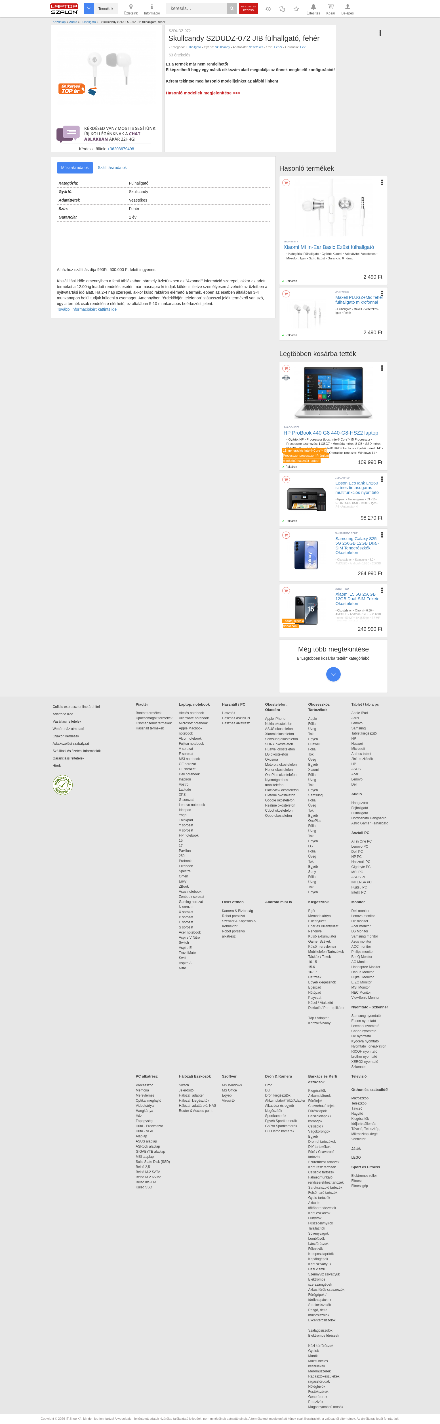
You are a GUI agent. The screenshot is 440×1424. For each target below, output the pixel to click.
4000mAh (342, 574)
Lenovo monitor (363, 916)
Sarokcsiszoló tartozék (325, 1188)
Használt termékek (150, 728)
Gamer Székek (319, 941)
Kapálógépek (318, 1259)
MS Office (229, 1090)
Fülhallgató (193, 47)
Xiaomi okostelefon (279, 734)
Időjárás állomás (363, 1124)
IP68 (353, 574)
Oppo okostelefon (278, 816)
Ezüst (321, 258)
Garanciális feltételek (68, 758)
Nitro (182, 968)
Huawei (314, 744)
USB (355, 503)
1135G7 (324, 443)
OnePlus (314, 821)
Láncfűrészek (321, 1244)
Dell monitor (360, 911)
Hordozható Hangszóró (368, 818)
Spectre (185, 871)
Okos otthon (233, 902)
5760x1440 (343, 503)
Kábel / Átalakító (321, 1003)
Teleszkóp (359, 1103)
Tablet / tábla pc (365, 704)
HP (302, 439)
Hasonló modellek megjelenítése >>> (203, 92)
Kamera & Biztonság (237, 911)
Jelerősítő (186, 1090)
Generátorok (317, 1397)
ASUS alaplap (147, 1141)
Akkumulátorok (322, 1096)
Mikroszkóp (360, 1098)
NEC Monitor (361, 993)
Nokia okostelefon (278, 724)
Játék (356, 1148)
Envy (183, 881)
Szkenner (358, 1067)
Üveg (312, 729)
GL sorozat (187, 769)
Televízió (359, 1076)
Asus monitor (361, 941)
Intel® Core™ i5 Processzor (351, 439)
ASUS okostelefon (279, 729)
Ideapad (185, 810)
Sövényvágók (321, 1233)
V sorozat (186, 830)
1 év (303, 47)
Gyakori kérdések (66, 736)
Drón (269, 1085)
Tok (311, 734)
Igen (303, 258)
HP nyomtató (361, 1036)
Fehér (278, 47)
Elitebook (186, 866)
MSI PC (357, 872)
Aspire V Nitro (190, 938)
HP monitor (360, 921)
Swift (182, 958)
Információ (152, 9)
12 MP (368, 567)
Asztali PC (360, 833)
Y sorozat (186, 825)
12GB (366, 563)
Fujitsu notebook (191, 744)
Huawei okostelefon (280, 749)
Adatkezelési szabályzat (71, 744)
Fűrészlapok (320, 1111)
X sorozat (186, 912)
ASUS (356, 769)
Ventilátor (358, 1139)
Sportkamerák (276, 1116)
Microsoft (358, 749)
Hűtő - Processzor (149, 1126)
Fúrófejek (318, 1101)
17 (181, 846)
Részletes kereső (248, 8)
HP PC (356, 857)
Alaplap (141, 1136)
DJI (267, 1090)
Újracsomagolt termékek (154, 718)
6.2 (372, 559)
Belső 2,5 (143, 1167)
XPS (182, 795)
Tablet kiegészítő (364, 733)
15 (374, 499)
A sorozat (186, 749)
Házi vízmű (316, 1269)
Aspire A (185, 963)
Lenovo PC (359, 847)
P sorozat (186, 917)
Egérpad (314, 987)
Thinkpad (186, 820)
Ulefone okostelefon (280, 795)
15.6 (311, 967)
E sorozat (186, 754)
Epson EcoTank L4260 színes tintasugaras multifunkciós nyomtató (357, 488)
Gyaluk (320, 1351)
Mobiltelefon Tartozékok (326, 952)
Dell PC (357, 852)
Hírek (57, 766)
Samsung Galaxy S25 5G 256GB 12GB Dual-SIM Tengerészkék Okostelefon (357, 545)
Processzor (144, 1085)
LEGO (356, 1157)
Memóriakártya (319, 916)
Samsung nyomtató (366, 1016)
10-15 (312, 962)
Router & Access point (195, 1111)
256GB (376, 563)
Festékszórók (318, 1392)
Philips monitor (362, 952)
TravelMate (188, 953)
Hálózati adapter (191, 1095)
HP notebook (189, 835)
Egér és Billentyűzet (323, 926)
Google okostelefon (279, 800)
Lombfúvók (316, 1239)
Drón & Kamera (278, 1076)
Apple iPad (359, 713)
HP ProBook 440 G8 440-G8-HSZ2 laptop (331, 433)
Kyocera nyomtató (365, 1041)
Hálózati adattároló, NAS (197, 1106)
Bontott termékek (149, 713)
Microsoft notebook (193, 723)
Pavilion (185, 851)
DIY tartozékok (319, 1147)
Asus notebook (190, 892)
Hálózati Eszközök (195, 1076)
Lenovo (357, 723)
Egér (311, 911)
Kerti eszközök (319, 1213)
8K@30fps (354, 567)
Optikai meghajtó (148, 1101)
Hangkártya (144, 1111)
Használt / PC (233, 704)
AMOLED (342, 563)
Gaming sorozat (192, 902)
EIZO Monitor (361, 982)
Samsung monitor (364, 936)
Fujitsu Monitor (362, 977)
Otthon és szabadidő (369, 1089)
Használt (228, 713)
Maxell (358, 309)
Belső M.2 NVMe (149, 1177)
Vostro (184, 784)
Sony (312, 872)
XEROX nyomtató (364, 1062)
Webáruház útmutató (68, 729)
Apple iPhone (275, 719)
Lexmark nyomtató (365, 1026)
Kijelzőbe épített (358, 570)
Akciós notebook (191, 713)
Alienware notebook (194, 718)
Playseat (314, 998)
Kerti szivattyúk (319, 1264)
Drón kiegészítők (277, 1095)
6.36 (369, 610)
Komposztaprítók (321, 1254)
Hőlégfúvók (316, 1387)
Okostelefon (344, 559)
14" (378, 448)
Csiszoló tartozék (321, 1172)
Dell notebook (189, 774)
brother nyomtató (364, 1057)
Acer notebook (190, 932)
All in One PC (361, 841)
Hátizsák (314, 977)
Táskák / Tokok (319, 957)
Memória (142, 1090)
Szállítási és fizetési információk (77, 751)
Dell (354, 784)
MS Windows (232, 1085)
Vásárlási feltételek (67, 721)
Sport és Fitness (365, 1167)
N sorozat (186, 907)
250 (182, 856)
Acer (355, 774)
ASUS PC (359, 877)
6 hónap (347, 258)
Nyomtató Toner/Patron (368, 1046)
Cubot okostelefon (279, 810)
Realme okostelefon (280, 805)
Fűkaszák (315, 1249)
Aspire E (185, 948)
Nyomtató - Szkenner (369, 1007)
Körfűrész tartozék (322, 1167)
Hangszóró (359, 803)
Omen (183, 876)
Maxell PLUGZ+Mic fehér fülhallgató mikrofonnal (359, 299)
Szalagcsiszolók (320, 1330)
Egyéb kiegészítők (322, 982)
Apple (312, 719)
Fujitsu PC (359, 887)
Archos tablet (361, 754)
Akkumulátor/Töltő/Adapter (285, 1101)
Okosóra (271, 759)
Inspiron (185, 779)
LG (310, 846)
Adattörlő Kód (63, 714)
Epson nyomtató (363, 1021)
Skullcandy (222, 47)
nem (340, 617)
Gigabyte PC (361, 867)
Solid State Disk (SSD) (153, 1162)
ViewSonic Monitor (365, 998)
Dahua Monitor (362, 972)
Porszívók (315, 1402)
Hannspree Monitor (365, 967)
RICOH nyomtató (364, 1051)
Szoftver (229, 1076)
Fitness (357, 1181)
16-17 (312, 972)
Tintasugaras (356, 499)
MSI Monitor (360, 987)
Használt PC (360, 862)
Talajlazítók (316, 1228)
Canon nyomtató (363, 1031)
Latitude (185, 790)
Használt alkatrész (236, 723)
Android (354, 563)
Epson (341, 499)
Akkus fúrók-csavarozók (326, 1290)
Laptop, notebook (194, 704)
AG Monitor (360, 962)
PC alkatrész (147, 1076)
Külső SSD (144, 1187)
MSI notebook (189, 759)
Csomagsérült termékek (154, 723)
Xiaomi (337, 253)
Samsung (361, 559)
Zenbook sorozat (191, 897)
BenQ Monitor (361, 957)
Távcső (357, 1108)
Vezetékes (256, 47)
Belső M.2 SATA (148, 1172)
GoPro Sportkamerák (281, 1126)
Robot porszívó (233, 916)
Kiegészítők (318, 902)
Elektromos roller (364, 1176)
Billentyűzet (317, 921)
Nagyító (357, 1114)
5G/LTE (340, 570)
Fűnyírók (315, 1218)
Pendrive (315, 931)
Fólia (312, 724)
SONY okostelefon (279, 744)
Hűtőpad (314, 993)
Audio (356, 794)
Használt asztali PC (237, 718)
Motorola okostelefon (281, 765)
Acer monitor (361, 926)
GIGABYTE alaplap (151, 1152)
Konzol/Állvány (319, 1023)
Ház (139, 1116)
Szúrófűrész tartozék (324, 1162)
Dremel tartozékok (325, 1142)
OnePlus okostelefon (281, 775)
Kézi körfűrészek (323, 1346)
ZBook (184, 886)
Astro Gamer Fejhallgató (369, 823)
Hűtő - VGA (144, 1131)
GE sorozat (188, 764)
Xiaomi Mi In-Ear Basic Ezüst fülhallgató (329, 247)
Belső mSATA (147, 1182)
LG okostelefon (276, 754)
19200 (365, 503)
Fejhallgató (359, 808)
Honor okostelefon (279, 770)
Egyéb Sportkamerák (282, 1121)
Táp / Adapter (318, 1018)
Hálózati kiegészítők (194, 1101)
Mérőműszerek (319, 1371)
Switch (184, 943)
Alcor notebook (190, 738)
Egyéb (313, 739)
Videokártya (145, 1106)
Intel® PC (358, 892)
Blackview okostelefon (282, 790)
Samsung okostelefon (281, 739)
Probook (185, 861)
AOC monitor (361, 947)
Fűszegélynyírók (322, 1223)
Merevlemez (145, 1095)
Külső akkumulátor (322, 936)
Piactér (142, 704)
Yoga (183, 815)
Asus (355, 718)
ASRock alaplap (149, 1146)
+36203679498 (121, 149)
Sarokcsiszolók (321, 1305)
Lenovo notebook (192, 805)
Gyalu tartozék (319, 1198)
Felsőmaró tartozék (323, 1193)
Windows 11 (366, 452)
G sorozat (186, 800)
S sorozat (186, 927)
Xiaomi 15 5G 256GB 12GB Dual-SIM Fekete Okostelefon (358, 599)
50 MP (341, 567)
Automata (347, 506)
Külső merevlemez (322, 947)
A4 (337, 506)
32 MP (376, 617)
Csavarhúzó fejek (324, 1106)
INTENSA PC (361, 882)
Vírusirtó (228, 1101)
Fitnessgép (359, 1186)
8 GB (358, 443)
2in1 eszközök (362, 759)
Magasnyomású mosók (325, 1407)
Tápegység (144, 1121)
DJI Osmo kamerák (280, 1131)
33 (368, 499)
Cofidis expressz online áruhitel (76, 707)
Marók (316, 1356)
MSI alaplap (145, 1157)
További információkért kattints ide (87, 309)
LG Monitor (359, 931)
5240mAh (342, 625)
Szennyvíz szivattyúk (324, 1274)
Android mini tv (278, 902)
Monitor (358, 902)
